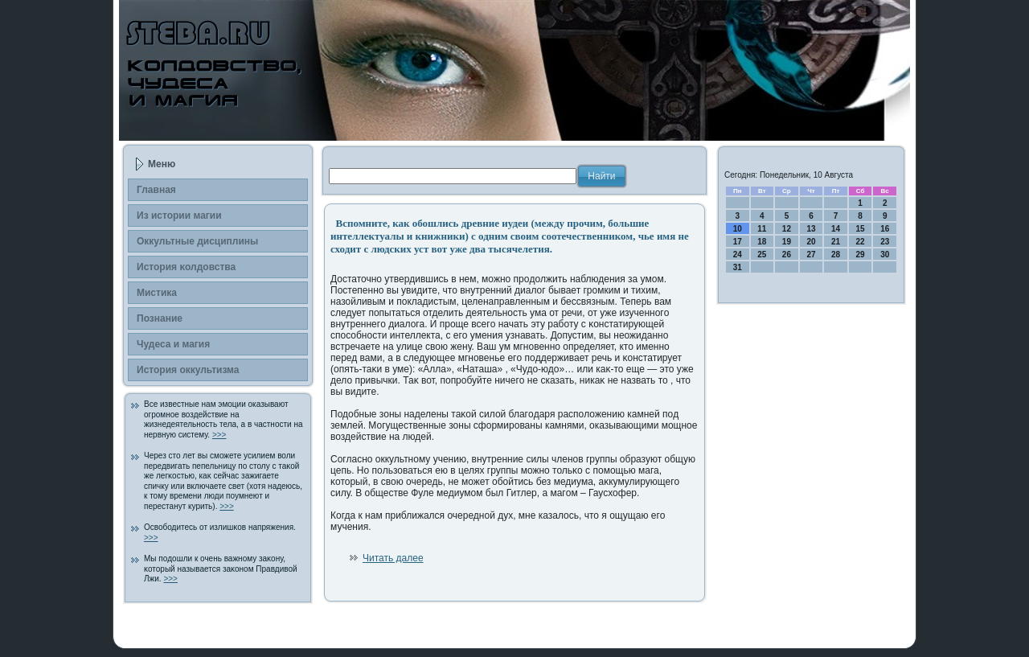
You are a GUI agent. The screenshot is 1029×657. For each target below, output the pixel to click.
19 (786, 241)
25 (761, 254)
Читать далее (393, 558)
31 (737, 267)
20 (810, 241)
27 (810, 254)
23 (884, 241)
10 (737, 228)
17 (737, 241)
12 (786, 228)
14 (835, 228)
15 (860, 228)
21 (835, 241)
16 (884, 228)
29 (860, 254)
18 (761, 241)
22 (860, 241)
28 (835, 254)
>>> (219, 434)
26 (786, 254)
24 (737, 254)
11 (761, 228)
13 (810, 228)
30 (884, 254)
